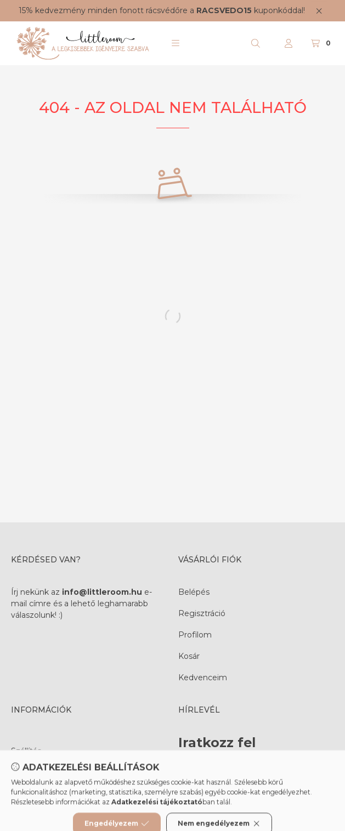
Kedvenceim (202, 677)
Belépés (194, 592)
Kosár (189, 656)
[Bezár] (319, 10)
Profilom (195, 635)
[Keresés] (256, 43)
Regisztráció (201, 613)
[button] (175, 43)
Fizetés (25, 772)
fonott (132, 10)
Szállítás (26, 751)
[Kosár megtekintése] (322, 43)
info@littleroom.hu (102, 592)
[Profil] (288, 43)
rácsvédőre (167, 10)
